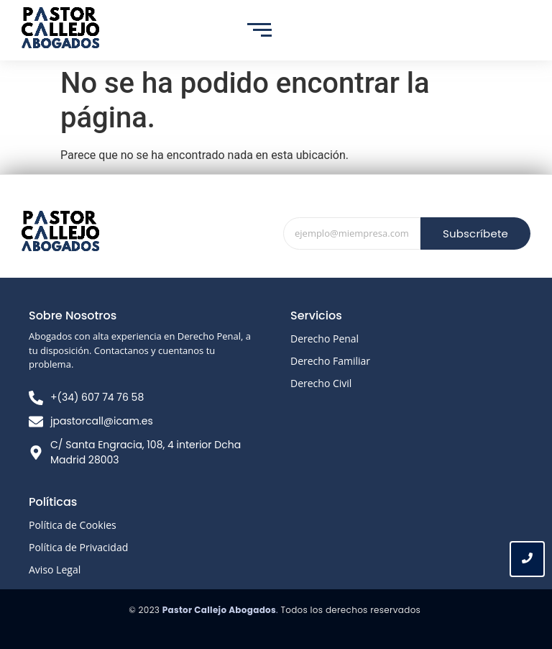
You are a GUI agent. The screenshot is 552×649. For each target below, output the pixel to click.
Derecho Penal (324, 338)
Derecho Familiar (330, 361)
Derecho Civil (320, 383)
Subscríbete (475, 233)
